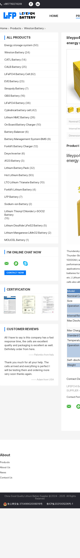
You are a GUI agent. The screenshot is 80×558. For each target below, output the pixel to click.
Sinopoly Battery (14, 88)
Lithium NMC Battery (16, 117)
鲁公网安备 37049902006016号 (25, 504)
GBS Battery (12, 95)
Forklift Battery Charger (18, 146)
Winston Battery (34, 28)
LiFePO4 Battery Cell (17, 74)
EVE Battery (11, 81)
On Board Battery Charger (20, 124)
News (3, 472)
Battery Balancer (14, 131)
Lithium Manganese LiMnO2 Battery (25, 232)
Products (15, 28)
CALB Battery (12, 66)
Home (53, 16)
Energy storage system (18, 45)
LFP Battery (11, 196)
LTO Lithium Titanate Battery (21, 182)
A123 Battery (12, 160)
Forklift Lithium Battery (18, 189)
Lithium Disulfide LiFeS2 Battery (23, 225)
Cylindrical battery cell (17, 110)
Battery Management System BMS (25, 139)
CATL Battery (12, 59)
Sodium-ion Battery (16, 204)
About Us (5, 467)
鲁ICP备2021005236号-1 (60, 504)
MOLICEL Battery (14, 240)
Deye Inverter (12, 153)
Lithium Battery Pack (16, 168)
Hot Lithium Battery (16, 175)
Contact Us (6, 477)
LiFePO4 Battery (14, 103)
